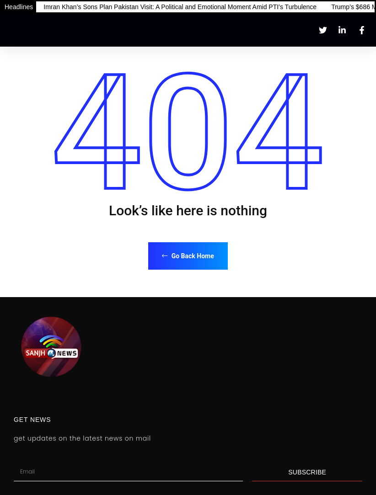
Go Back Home (188, 256)
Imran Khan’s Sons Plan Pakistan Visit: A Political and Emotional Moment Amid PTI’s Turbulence (180, 7)
